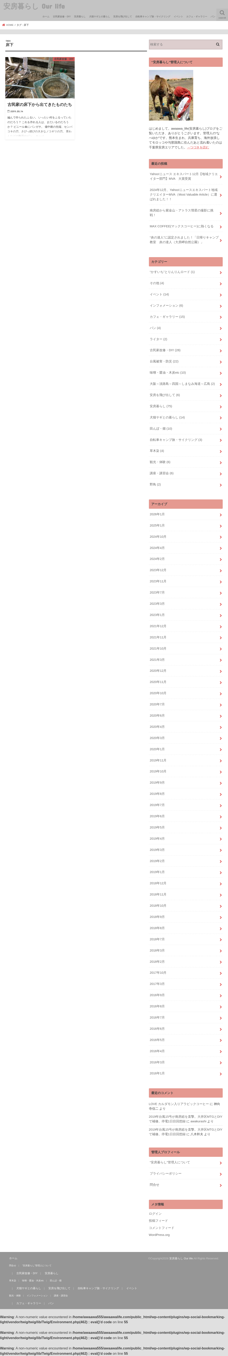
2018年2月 (157, 961)
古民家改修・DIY (62, 16)
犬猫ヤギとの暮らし (99, 16)
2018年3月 (157, 950)
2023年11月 (158, 581)
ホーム (45, 16)
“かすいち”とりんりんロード (172, 272)
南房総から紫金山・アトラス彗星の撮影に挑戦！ (181, 213)
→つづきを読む (198, 147)
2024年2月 (157, 559)
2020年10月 (158, 693)
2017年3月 (157, 984)
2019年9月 (157, 782)
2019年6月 (157, 816)
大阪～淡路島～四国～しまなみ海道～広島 (182, 383)
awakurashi (198, 1121)
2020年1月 (157, 749)
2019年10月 (158, 771)
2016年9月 (157, 995)
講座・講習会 (161, 473)
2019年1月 (157, 872)
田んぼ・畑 (161, 428)
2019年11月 (158, 760)
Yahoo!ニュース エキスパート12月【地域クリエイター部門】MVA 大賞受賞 (184, 176)
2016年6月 (157, 1028)
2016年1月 (157, 1073)
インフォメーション (166, 305)
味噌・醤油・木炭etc (168, 372)
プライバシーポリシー (166, 1173)
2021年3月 (157, 659)
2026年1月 (157, 514)
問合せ (154, 1184)
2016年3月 (157, 1062)
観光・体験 (160, 462)
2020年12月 (158, 670)
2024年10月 (158, 536)
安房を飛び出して (122, 16)
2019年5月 (157, 827)
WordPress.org (159, 1235)
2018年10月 (158, 905)
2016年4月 (157, 1051)
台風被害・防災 (164, 361)
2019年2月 (157, 861)
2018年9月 (157, 917)
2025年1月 (157, 525)
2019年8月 (157, 793)
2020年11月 (158, 682)
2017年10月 (158, 972)
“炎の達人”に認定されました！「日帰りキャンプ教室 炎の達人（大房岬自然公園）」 (184, 240)
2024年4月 (157, 548)
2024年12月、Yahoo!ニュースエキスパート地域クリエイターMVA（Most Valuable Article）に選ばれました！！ (184, 194)
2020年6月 (157, 715)
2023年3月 (157, 603)
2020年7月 (157, 704)
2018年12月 (158, 883)
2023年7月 (157, 592)
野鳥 (155, 484)
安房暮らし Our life (34, 6)
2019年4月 (157, 838)
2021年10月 (158, 648)
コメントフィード (161, 1228)
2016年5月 (157, 1040)
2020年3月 (157, 738)
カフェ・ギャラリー (196, 16)
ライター (158, 339)
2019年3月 (157, 849)
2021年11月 (158, 637)
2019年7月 (157, 805)
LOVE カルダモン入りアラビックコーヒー (179, 1104)
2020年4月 (157, 726)
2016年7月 (157, 1017)
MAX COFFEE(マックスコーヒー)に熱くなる (182, 226)
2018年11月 (158, 894)
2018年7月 (157, 939)
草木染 (157, 450)
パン (213, 16)
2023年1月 (157, 615)
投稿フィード (158, 1220)
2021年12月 (158, 626)
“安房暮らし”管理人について (170, 1162)
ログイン (155, 1213)
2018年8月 (157, 928)
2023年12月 (158, 570)
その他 (157, 283)
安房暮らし (80, 16)
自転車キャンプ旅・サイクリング (152, 16)
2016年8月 (157, 1006)
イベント (178, 16)
